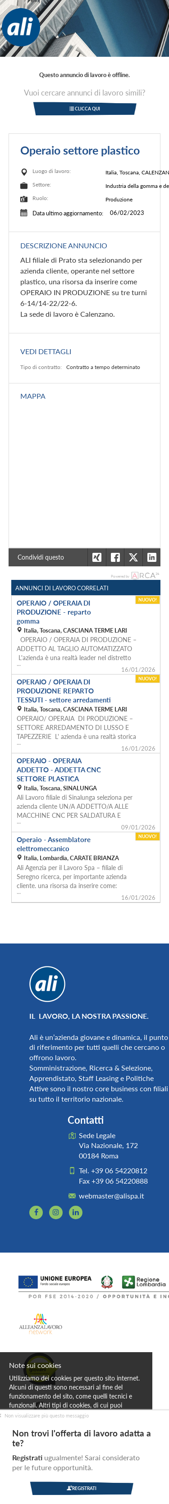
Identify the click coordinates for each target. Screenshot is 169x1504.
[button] (151, 557)
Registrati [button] (81, 1488)
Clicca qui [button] (84, 108)
